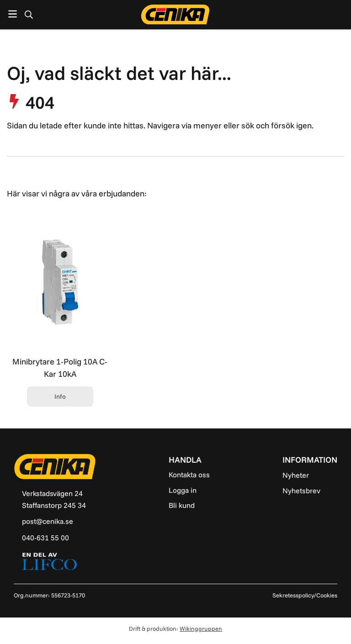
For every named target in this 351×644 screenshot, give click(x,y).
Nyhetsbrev (301, 490)
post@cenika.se (47, 521)
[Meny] (13, 14)
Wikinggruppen (201, 628)
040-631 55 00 (45, 537)
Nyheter (295, 475)
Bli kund (182, 505)
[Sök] (29, 15)
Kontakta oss (189, 474)
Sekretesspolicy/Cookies (304, 595)
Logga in (183, 490)
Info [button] (60, 396)
